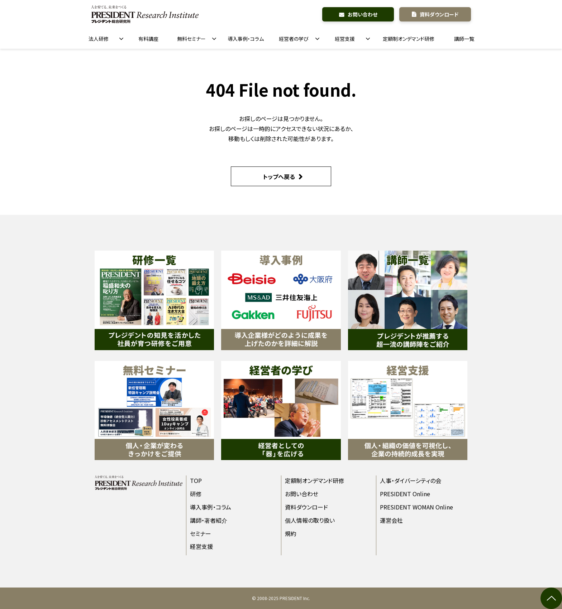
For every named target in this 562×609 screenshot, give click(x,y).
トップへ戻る (279, 176)
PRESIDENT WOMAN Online (416, 507)
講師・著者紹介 (208, 520)
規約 (290, 533)
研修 (195, 493)
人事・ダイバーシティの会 (410, 480)
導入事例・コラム (246, 38)
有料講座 (148, 38)
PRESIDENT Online (405, 493)
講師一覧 (464, 38)
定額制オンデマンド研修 (408, 38)
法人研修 (99, 38)
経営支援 (345, 38)
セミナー (200, 533)
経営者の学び (294, 38)
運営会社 (391, 520)
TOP (196, 480)
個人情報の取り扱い (310, 520)
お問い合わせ (362, 14)
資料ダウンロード (439, 14)
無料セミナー (191, 38)
